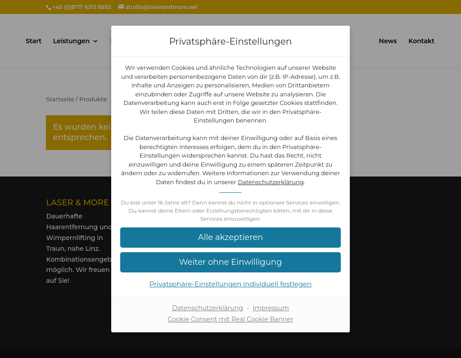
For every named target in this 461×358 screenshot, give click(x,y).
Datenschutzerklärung (271, 182)
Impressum (271, 308)
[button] (230, 237)
